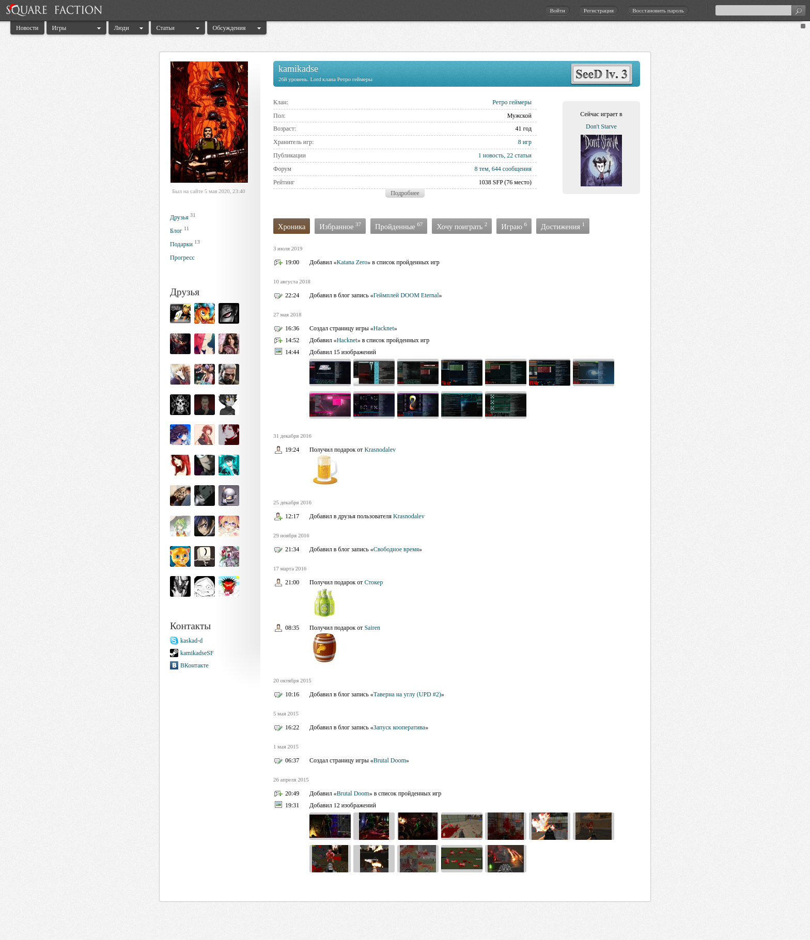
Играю (514, 226)
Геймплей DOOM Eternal (406, 295)
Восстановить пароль (658, 10)
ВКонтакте (194, 665)
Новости (27, 27)
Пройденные (399, 226)
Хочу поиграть (462, 226)
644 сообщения (512, 168)
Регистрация (599, 10)
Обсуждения (229, 27)
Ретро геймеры (512, 102)
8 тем (481, 168)
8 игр (525, 142)
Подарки (181, 244)
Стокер (373, 582)
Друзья (179, 217)
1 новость (491, 155)
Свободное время (396, 549)
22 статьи (519, 155)
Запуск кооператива (399, 727)
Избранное (340, 226)
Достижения (563, 226)
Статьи (166, 27)
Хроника (291, 226)
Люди (121, 27)
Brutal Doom (389, 760)
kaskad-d (191, 640)
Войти (557, 10)
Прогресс (182, 257)
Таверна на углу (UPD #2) (407, 694)
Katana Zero (352, 262)
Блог (176, 230)
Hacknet (383, 328)
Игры (59, 27)
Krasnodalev (380, 449)
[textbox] (760, 10)
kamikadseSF (197, 653)
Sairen (372, 627)
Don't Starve (601, 126)
